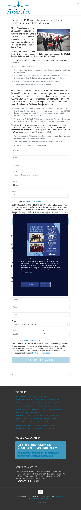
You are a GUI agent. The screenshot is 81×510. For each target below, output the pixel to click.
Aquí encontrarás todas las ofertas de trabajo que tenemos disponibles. (38, 454)
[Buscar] (40, 375)
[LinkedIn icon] (43, 502)
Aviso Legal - (59, 496)
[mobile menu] (78, 4)
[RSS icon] (45, 502)
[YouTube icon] (40, 502)
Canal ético (49, 499)
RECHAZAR (45, 284)
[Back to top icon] (40, 492)
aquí (30, 272)
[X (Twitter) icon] (38, 502)
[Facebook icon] (36, 502)
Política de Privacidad (32, 202)
